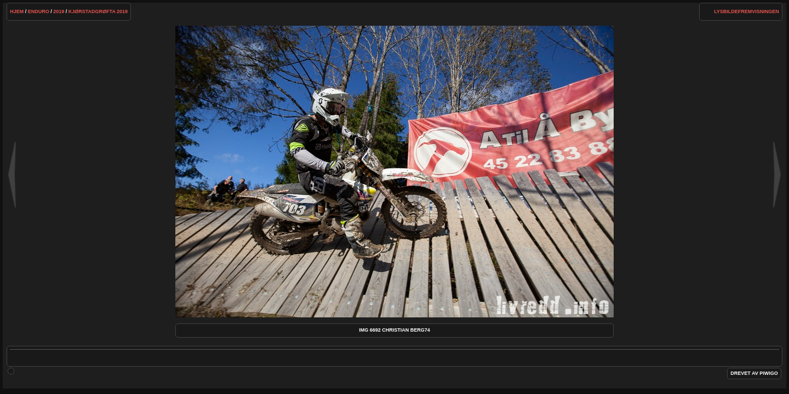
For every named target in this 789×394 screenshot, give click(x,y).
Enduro (38, 11)
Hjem (17, 11)
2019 (58, 11)
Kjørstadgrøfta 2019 (98, 11)
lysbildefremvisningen (746, 11)
